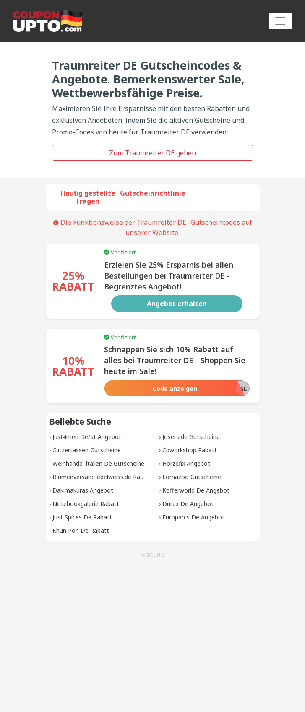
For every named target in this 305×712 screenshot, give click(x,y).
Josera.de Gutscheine (191, 437)
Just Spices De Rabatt (82, 517)
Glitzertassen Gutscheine (86, 450)
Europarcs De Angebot (193, 517)
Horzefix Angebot (186, 463)
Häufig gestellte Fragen (87, 197)
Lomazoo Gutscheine (191, 477)
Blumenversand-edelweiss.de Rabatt (102, 477)
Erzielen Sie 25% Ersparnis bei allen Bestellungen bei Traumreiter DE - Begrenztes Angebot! (168, 276)
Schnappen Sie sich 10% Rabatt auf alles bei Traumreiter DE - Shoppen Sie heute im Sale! (174, 360)
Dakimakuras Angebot (82, 490)
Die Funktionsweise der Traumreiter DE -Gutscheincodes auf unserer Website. (152, 227)
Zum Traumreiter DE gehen (152, 152)
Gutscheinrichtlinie (152, 193)
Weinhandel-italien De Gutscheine (98, 463)
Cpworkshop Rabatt (189, 450)
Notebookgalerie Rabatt (85, 504)
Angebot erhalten (177, 303)
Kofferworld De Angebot (195, 490)
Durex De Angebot (188, 504)
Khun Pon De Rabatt (80, 530)
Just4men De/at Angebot (86, 437)
